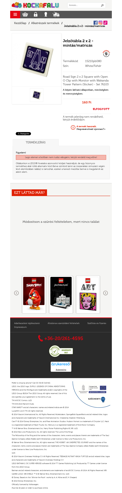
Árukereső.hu (61, 370)
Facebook (96, 23)
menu (15, 14)
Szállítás (56, 14)
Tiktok (105, 23)
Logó (35, 5)
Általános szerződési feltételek (63, 323)
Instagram (100, 23)
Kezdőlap (20, 23)
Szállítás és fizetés (96, 323)
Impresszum (20, 327)
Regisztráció (36, 14)
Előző (16, 293)
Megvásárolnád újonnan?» (91, 127)
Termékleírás (35, 142)
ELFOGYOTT (101, 109)
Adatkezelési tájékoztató (27, 323)
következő (105, 293)
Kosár (25, 14)
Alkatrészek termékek (45, 23)
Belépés (46, 14)
